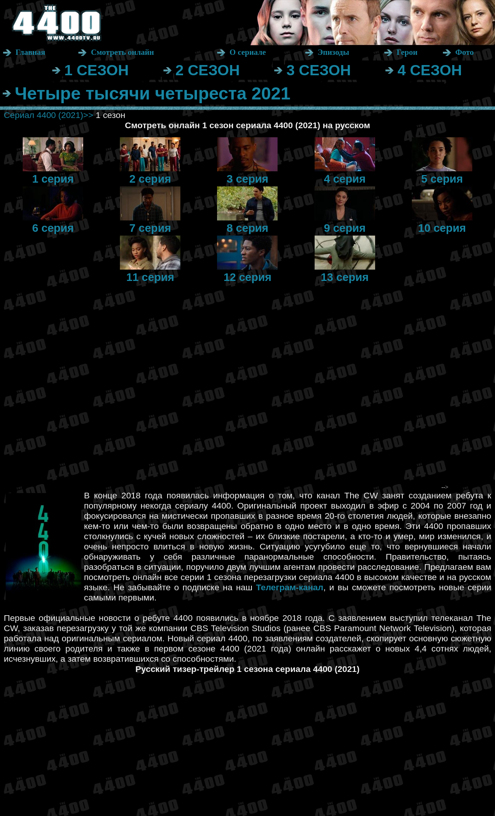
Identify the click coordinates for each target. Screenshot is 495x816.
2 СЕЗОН (207, 70)
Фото (464, 52)
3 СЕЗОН (318, 70)
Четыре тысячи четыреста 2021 (152, 93)
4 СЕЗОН (429, 70)
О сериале (248, 52)
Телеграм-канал (289, 587)
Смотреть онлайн (122, 52)
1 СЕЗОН (96, 70)
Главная (30, 52)
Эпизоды (333, 52)
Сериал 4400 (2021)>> (48, 115)
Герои (407, 52)
